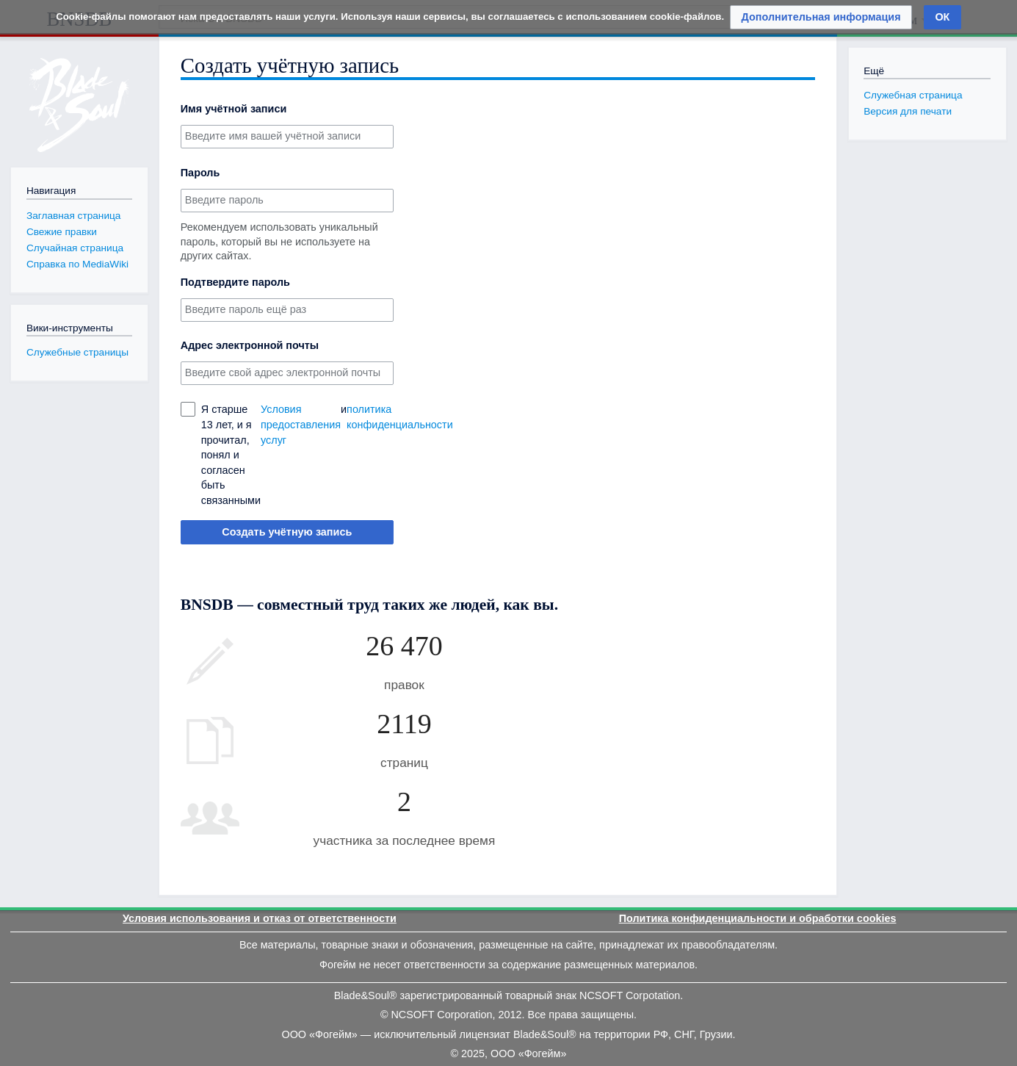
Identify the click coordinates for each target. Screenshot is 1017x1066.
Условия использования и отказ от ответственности (260, 918)
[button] (821, 17)
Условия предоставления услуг (301, 424)
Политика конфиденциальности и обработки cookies (758, 918)
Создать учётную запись (287, 532)
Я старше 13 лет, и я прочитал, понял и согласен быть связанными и (297, 455)
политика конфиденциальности (400, 417)
